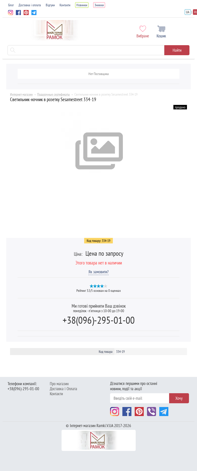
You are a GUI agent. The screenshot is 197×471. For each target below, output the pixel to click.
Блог (11, 5)
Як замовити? (98, 272)
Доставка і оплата (30, 5)
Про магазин (59, 383)
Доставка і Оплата (63, 388)
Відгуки (50, 5)
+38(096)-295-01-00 (99, 319)
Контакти (65, 5)
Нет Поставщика (98, 74)
